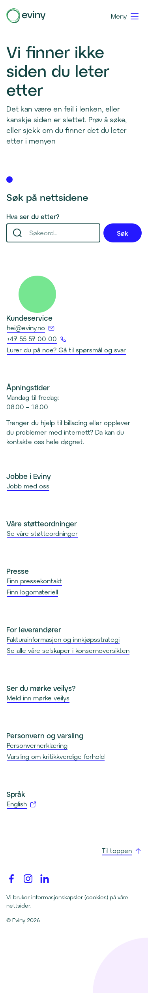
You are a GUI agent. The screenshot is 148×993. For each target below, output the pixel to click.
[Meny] (125, 16)
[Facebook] (11, 878)
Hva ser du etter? (33, 216)
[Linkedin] (44, 878)
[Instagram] (28, 878)
